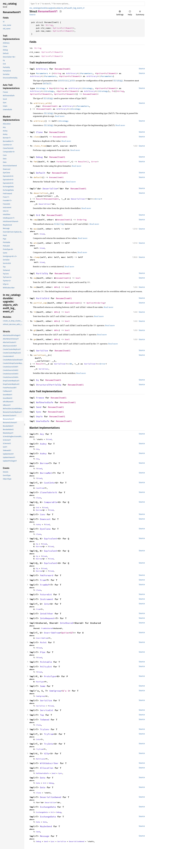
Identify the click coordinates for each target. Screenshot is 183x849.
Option (56, 28)
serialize (39, 355)
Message (44, 836)
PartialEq (42, 273)
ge (35, 339)
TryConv (44, 729)
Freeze (40, 397)
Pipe (42, 652)
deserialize (40, 193)
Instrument (46, 599)
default (38, 177)
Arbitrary (42, 68)
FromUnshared (47, 628)
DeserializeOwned (50, 797)
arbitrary (39, 121)
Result (81, 161)
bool (78, 278)
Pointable (46, 662)
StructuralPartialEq (48, 384)
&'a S (65, 690)
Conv (42, 514)
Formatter (61, 161)
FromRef (44, 584)
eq (35, 278)
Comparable (50, 502)
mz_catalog (34, 8)
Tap (42, 715)
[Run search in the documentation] (87, 4)
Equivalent (50, 538)
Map (51, 88)
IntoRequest (47, 618)
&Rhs (56, 287)
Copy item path (61, 11)
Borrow (44, 463)
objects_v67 (62, 8)
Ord (38, 215)
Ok (71, 364)
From (42, 580)
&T (71, 632)
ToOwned (44, 719)
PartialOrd (42, 298)
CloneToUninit (48, 492)
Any (42, 434)
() (88, 161)
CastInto (49, 482)
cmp (35, 219)
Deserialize (50, 188)
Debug (39, 157)
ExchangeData (48, 806)
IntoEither (46, 613)
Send (38, 407)
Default (40, 172)
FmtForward (46, 575)
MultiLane (40, 759)
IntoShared (66, 623)
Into (46, 603)
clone (37, 136)
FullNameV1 (67, 28)
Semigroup (55, 690)
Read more (59, 116)
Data (42, 777)
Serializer (60, 364)
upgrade (52, 8)
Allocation (46, 768)
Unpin (39, 416)
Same (42, 686)
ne (35, 287)
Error (94, 161)
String (49, 25)
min (35, 243)
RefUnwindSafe (44, 402)
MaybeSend (46, 826)
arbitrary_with (42, 103)
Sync (38, 411)
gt (35, 330)
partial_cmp (40, 303)
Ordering (82, 219)
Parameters (42, 73)
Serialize (42, 350)
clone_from (40, 146)
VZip (46, 753)
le (35, 321)
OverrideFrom (52, 632)
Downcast (45, 519)
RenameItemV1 (62, 68)
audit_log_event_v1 (76, 8)
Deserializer (78, 199)
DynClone (45, 528)
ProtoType (50, 676)
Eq (37, 380)
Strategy (41, 88)
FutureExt (46, 594)
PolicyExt (46, 666)
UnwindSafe (42, 421)
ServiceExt (46, 710)
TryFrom (48, 734)
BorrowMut (46, 473)
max (35, 229)
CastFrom (40, 488)
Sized (42, 234)
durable (43, 8)
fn (113, 91)
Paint (43, 642)
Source (32, 14)
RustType (40, 682)
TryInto (48, 743)
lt (35, 312)
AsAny (43, 443)
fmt (35, 161)
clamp (37, 257)
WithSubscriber (49, 763)
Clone (39, 132)
